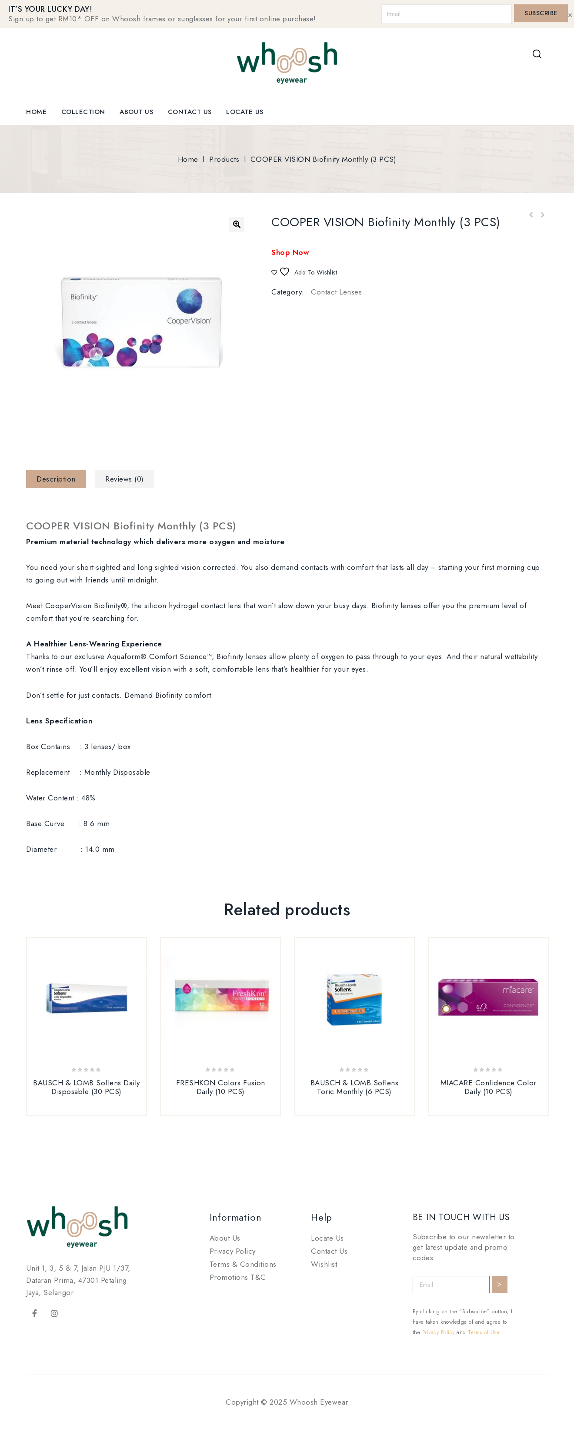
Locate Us (245, 112)
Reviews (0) (124, 479)
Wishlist (324, 1264)
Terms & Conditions (243, 1264)
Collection (83, 112)
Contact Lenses (336, 292)
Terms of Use (483, 1332)
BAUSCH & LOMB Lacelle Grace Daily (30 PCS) (542, 215)
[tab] (59, 479)
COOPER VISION (131, 525)
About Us (136, 112)
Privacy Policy (233, 1251)
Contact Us (190, 112)
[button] (236, 224)
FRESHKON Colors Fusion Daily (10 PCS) (531, 215)
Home (36, 112)
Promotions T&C (238, 1277)
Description (56, 479)
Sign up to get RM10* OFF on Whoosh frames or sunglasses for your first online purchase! (162, 18)
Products (224, 159)
